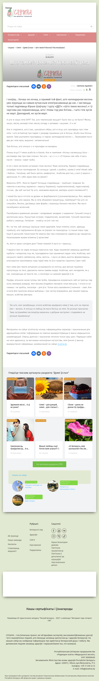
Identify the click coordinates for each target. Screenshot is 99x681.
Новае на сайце (19, 474)
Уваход (8, 8)
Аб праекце (13, 530)
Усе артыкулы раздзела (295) (49, 463)
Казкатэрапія (13, 39)
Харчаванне (63, 33)
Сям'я (46, 33)
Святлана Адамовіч (85, 85)
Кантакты (12, 539)
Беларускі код (15, 33)
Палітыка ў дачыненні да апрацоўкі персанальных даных (58, 554)
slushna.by (62, 343)
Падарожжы (80, 34)
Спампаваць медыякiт (13, 544)
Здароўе (32, 33)
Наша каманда (15, 535)
